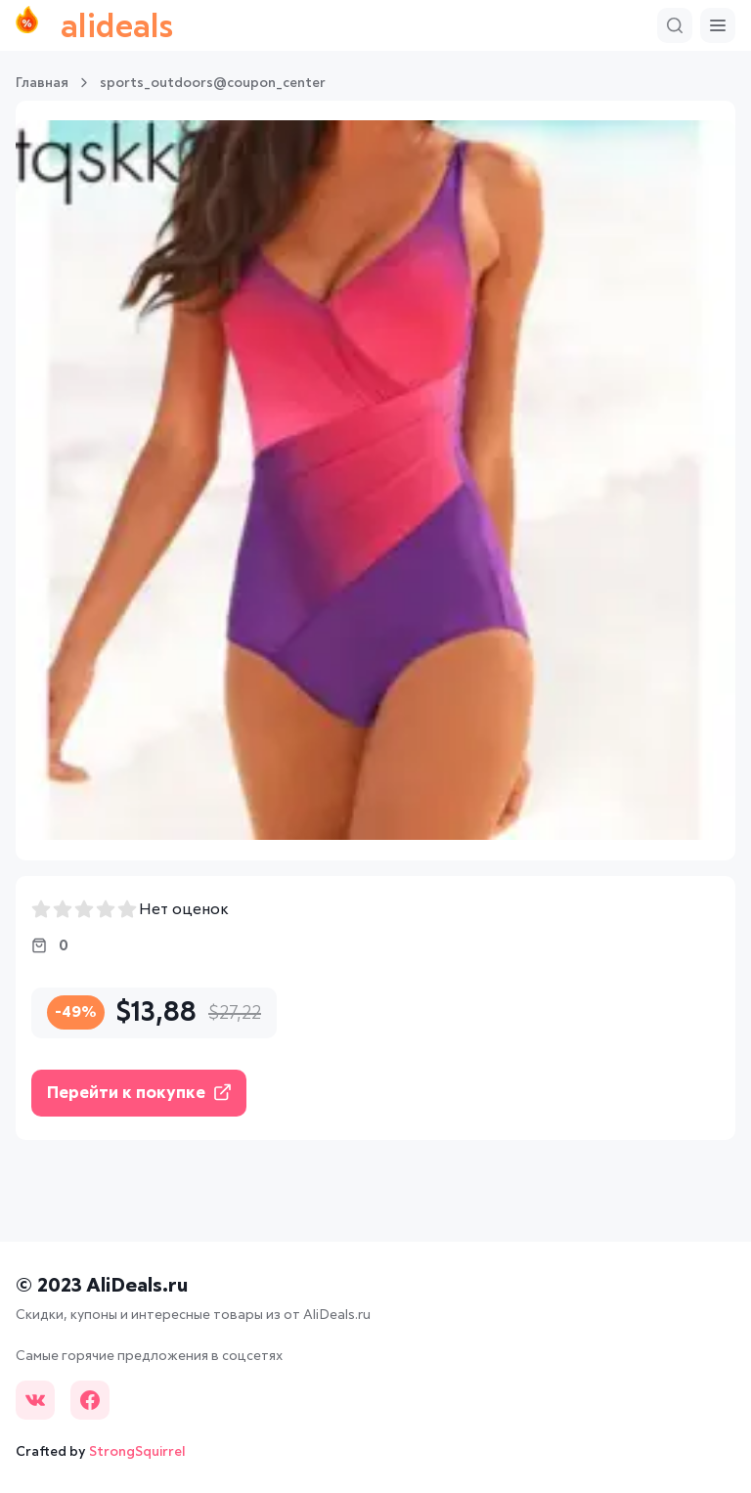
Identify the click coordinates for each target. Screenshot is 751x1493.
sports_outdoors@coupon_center (213, 83)
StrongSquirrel (137, 1452)
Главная (42, 83)
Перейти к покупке (139, 1092)
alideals (94, 25)
